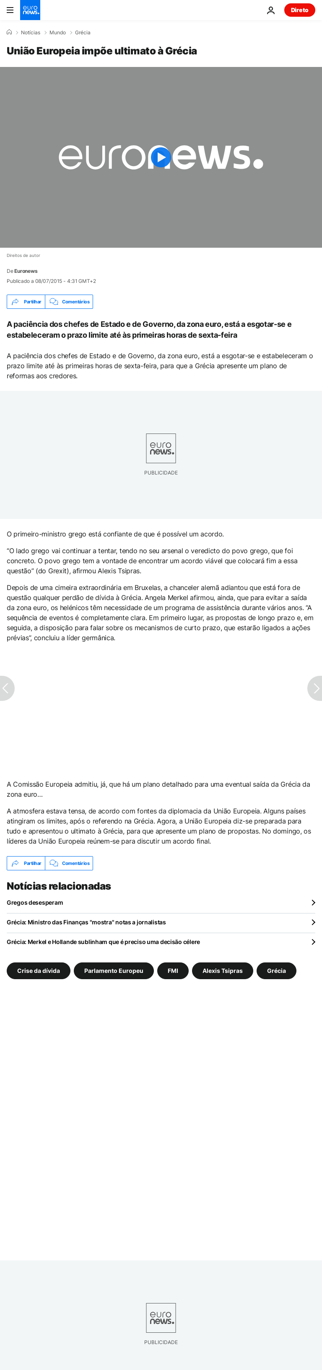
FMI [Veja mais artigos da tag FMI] (173, 970)
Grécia (83, 32)
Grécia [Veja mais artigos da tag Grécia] (276, 970)
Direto (300, 9)
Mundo (57, 32)
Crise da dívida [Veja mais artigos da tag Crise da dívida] (38, 970)
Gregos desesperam (35, 902)
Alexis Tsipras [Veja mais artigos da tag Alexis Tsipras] (223, 970)
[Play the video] (161, 157)
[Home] (9, 32)
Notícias (30, 32)
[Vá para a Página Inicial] (30, 10)
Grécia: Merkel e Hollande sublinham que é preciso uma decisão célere (103, 941)
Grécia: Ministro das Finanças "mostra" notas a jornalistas (86, 922)
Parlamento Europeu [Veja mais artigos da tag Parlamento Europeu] (113, 970)
